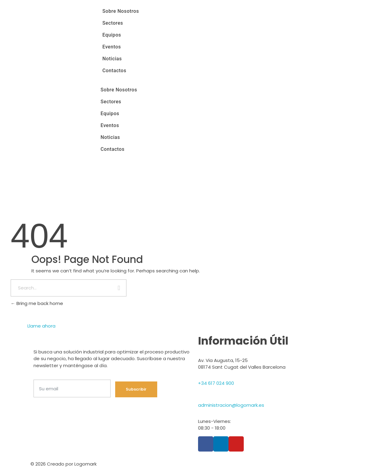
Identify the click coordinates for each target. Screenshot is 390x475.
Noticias (112, 59)
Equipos (111, 35)
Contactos (114, 70)
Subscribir (136, 389)
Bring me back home (37, 303)
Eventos (111, 47)
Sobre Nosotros (120, 11)
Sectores (112, 23)
